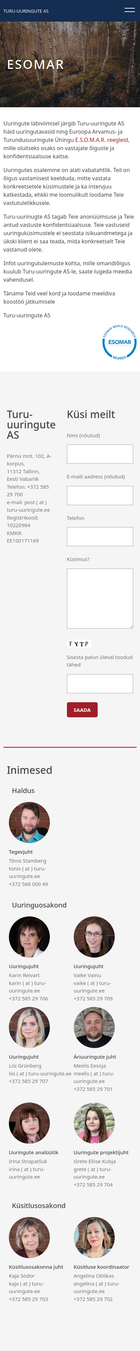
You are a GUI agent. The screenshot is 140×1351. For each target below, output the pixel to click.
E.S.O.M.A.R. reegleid (101, 140)
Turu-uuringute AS (25, 11)
